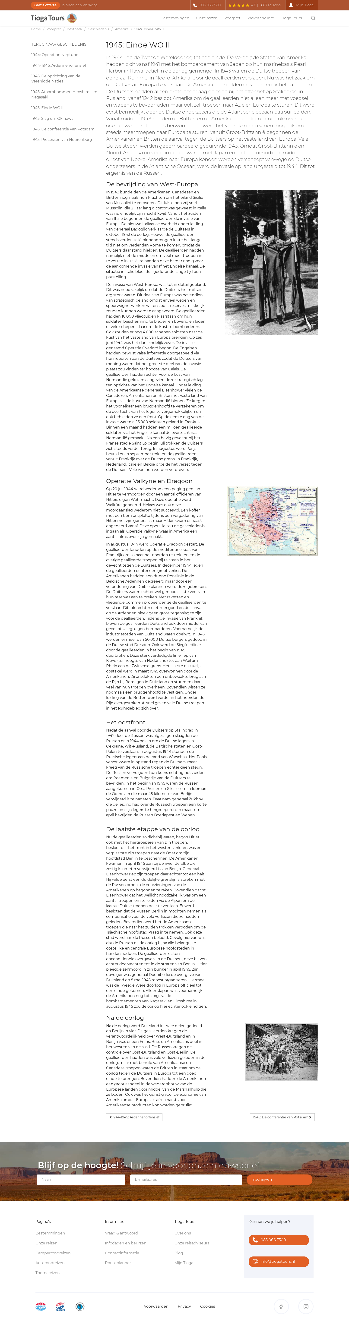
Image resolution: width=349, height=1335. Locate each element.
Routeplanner (118, 1263)
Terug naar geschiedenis (58, 44)
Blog (178, 1253)
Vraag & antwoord (121, 1233)
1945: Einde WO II (47, 108)
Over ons (182, 1233)
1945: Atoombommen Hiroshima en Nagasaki (64, 94)
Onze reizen (207, 18)
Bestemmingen (175, 18)
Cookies (207, 1306)
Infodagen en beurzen (125, 1243)
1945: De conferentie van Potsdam (63, 129)
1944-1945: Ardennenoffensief (58, 65)
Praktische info (260, 18)
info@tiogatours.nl (273, 1262)
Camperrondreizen (53, 1253)
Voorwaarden (156, 1306)
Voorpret (232, 18)
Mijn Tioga (183, 1263)
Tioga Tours (291, 18)
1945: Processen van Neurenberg (61, 139)
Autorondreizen (50, 1263)
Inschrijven (262, 1179)
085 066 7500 (268, 1240)
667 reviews (271, 5)
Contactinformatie (122, 1253)
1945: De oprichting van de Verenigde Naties (55, 79)
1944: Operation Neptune (54, 55)
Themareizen (47, 1273)
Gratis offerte (45, 5)
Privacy (184, 1306)
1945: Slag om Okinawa (52, 118)
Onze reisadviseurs (191, 1243)
